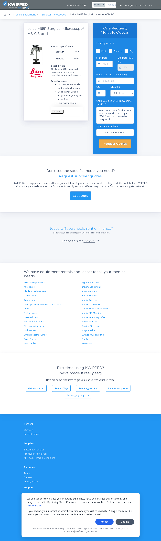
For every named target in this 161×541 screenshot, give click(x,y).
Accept (104, 521)
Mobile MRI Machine (91, 312)
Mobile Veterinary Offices (94, 316)
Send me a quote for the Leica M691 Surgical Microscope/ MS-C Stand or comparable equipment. (115, 115)
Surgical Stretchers (91, 325)
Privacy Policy (34, 505)
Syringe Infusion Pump (93, 334)
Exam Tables (30, 342)
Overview (28, 429)
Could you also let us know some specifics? (114, 102)
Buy (131, 50)
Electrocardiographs (34, 321)
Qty (98, 86)
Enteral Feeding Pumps (35, 334)
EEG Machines (31, 316)
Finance (118, 50)
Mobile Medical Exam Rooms (96, 308)
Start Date (101, 57)
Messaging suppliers (78, 394)
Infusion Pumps (89, 295)
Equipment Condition (107, 125)
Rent (103, 50)
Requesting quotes (118, 387)
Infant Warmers (89, 290)
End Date (125, 59)
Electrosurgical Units (34, 325)
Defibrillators (30, 312)
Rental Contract (32, 433)
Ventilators (87, 342)
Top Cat (85, 338)
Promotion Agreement (35, 453)
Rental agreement (88, 387)
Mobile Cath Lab (89, 299)
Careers (28, 476)
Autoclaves (29, 286)
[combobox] (72, 5)
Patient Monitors (90, 321)
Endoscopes (30, 329)
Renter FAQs (61, 387)
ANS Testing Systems (34, 282)
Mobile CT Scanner (91, 303)
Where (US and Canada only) (111, 74)
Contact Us (149, 5)
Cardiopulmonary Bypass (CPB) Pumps (42, 303)
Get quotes (80, 195)
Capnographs (30, 299)
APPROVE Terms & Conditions (39, 457)
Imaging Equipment (91, 286)
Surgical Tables (89, 329)
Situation (115, 86)
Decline (125, 521)
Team (27, 472)
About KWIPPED (50, 5)
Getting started (36, 387)
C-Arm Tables (30, 295)
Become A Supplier (34, 449)
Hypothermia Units (91, 282)
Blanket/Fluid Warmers (35, 290)
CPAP (26, 308)
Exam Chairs (30, 338)
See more (57, 111)
